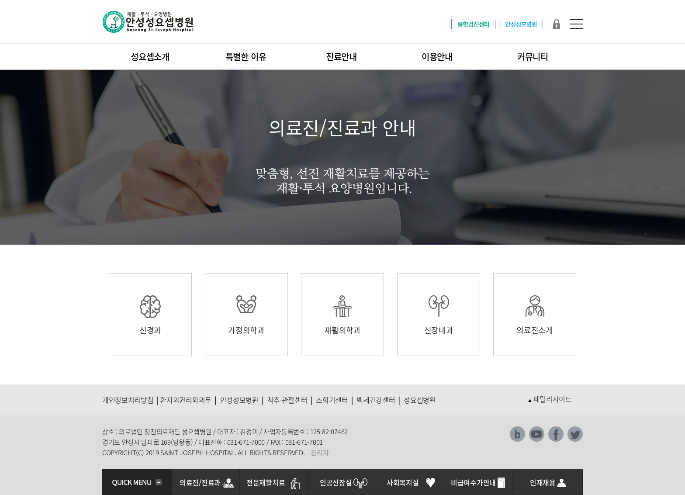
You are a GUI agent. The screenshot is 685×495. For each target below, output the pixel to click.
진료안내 (341, 56)
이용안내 (437, 56)
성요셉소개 (150, 56)
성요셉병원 (420, 400)
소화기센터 (332, 400)
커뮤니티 (532, 56)
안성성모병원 (239, 400)
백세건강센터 (375, 400)
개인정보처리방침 (128, 400)
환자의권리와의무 (185, 400)
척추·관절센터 (287, 400)
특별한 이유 (245, 56)
